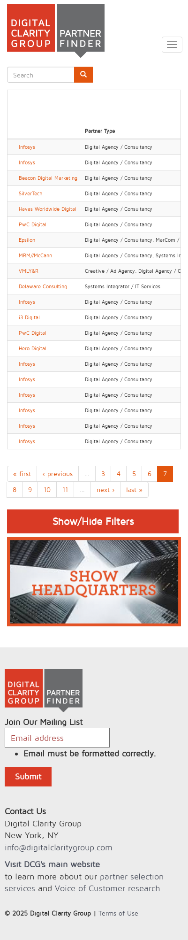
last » (134, 489)
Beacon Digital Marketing (48, 178)
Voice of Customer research (107, 888)
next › (105, 489)
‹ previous (58, 474)
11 (65, 489)
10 (47, 489)
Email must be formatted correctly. (89, 753)
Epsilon (27, 240)
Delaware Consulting (43, 286)
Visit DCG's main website (52, 864)
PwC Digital (32, 224)
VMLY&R (28, 271)
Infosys (27, 147)
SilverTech (30, 193)
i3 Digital (29, 317)
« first (22, 474)
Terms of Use (118, 913)
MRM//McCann (35, 255)
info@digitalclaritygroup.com (59, 847)
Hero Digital (32, 348)
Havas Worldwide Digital (47, 209)
